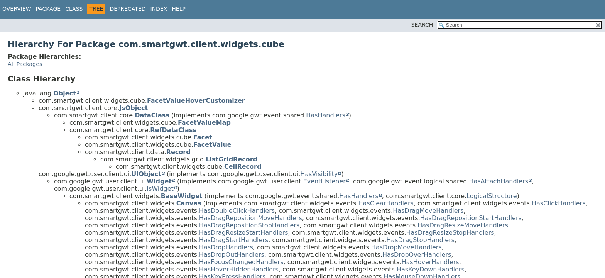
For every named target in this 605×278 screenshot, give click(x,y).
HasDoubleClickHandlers (237, 210)
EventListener (324, 181)
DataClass (152, 115)
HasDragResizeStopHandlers (450, 232)
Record (178, 152)
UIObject (146, 174)
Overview (16, 9)
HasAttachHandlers (498, 181)
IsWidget (160, 188)
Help (179, 9)
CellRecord (243, 166)
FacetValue (212, 144)
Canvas (188, 203)
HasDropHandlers (226, 247)
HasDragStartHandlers (233, 240)
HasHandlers (325, 115)
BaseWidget (182, 196)
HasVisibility (319, 174)
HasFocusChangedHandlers (241, 262)
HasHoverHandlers (430, 262)
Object (64, 93)
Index (158, 9)
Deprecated (127, 9)
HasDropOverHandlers (416, 254)
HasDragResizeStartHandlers (243, 232)
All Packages (25, 64)
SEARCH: (423, 25)
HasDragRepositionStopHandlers (249, 225)
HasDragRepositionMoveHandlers (250, 218)
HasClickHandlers (559, 203)
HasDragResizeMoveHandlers (462, 225)
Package (48, 9)
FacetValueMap (204, 122)
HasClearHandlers (385, 203)
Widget (159, 181)
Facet (202, 137)
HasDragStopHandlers (420, 240)
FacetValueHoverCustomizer (196, 100)
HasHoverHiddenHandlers (239, 269)
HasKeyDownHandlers (431, 269)
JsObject (133, 108)
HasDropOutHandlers (231, 254)
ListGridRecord (231, 159)
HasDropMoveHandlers (406, 247)
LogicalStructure (491, 196)
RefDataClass (173, 130)
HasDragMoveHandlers (428, 210)
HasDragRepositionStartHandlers (471, 218)
